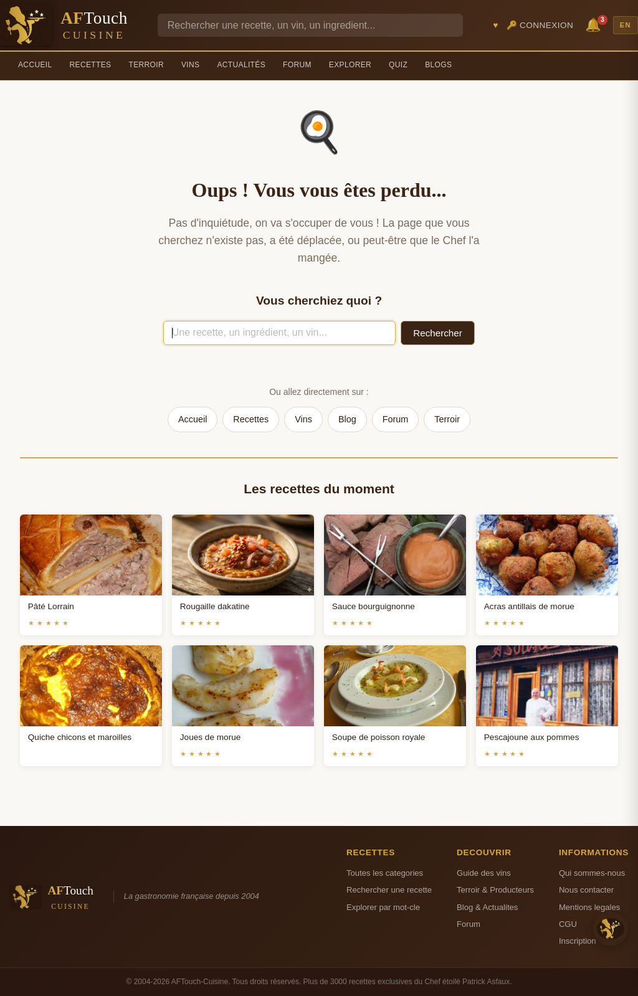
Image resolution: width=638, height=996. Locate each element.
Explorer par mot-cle (383, 907)
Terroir (146, 64)
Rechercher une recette (389, 889)
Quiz (398, 64)
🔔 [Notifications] (595, 24)
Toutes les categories (384, 873)
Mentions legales (589, 907)
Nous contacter (586, 889)
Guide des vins (484, 873)
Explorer (350, 64)
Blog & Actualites (487, 907)
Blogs (438, 64)
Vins (190, 64)
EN (625, 25)
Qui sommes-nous (592, 873)
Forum (297, 64)
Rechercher (437, 333)
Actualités (241, 64)
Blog (347, 419)
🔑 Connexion (540, 25)
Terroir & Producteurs (495, 889)
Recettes (91, 64)
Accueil (35, 64)
